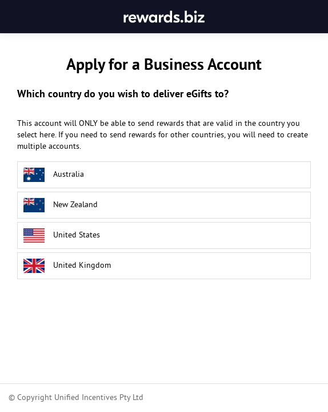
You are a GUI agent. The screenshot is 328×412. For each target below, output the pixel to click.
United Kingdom (67, 266)
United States (61, 235)
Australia (53, 175)
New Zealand (60, 205)
